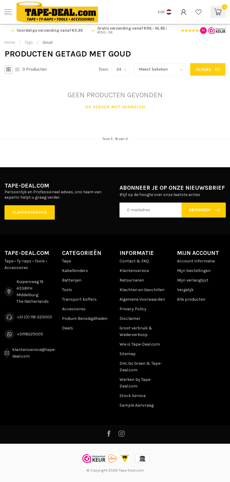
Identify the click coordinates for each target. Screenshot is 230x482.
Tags (29, 42)
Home (9, 42)
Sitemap (127, 353)
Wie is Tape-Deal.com (139, 344)
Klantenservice (29, 212)
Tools (67, 289)
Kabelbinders (75, 270)
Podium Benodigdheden (85, 318)
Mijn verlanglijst (192, 280)
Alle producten (191, 299)
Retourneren (131, 280)
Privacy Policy (132, 308)
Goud (47, 42)
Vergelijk (185, 289)
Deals (67, 328)
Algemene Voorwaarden (142, 299)
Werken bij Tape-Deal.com (135, 383)
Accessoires (74, 308)
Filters (208, 69)
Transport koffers (79, 299)
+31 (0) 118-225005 (34, 317)
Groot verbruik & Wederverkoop (135, 331)
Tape (66, 261)
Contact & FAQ (134, 261)
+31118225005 (30, 334)
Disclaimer (129, 318)
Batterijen (71, 280)
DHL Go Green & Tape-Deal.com (140, 366)
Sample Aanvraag (136, 405)
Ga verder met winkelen (115, 107)
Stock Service (132, 395)
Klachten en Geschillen (141, 289)
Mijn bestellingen (194, 270)
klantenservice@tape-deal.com (34, 353)
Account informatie (196, 261)
